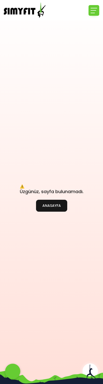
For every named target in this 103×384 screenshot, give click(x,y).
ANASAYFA (51, 205)
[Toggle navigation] (94, 10)
